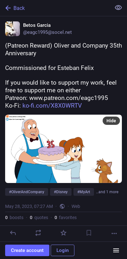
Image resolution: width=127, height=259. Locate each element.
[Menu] (116, 250)
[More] (114, 233)
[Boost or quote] (38, 233)
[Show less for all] (118, 7)
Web (76, 206)
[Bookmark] (89, 233)
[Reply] (13, 233)
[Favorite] (63, 233)
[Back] (55, 8)
